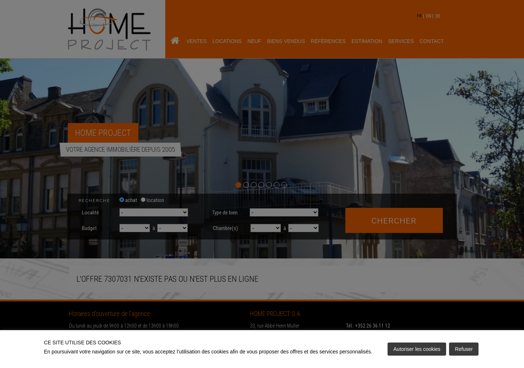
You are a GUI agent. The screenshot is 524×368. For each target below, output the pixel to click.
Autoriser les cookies (416, 349)
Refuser (464, 349)
